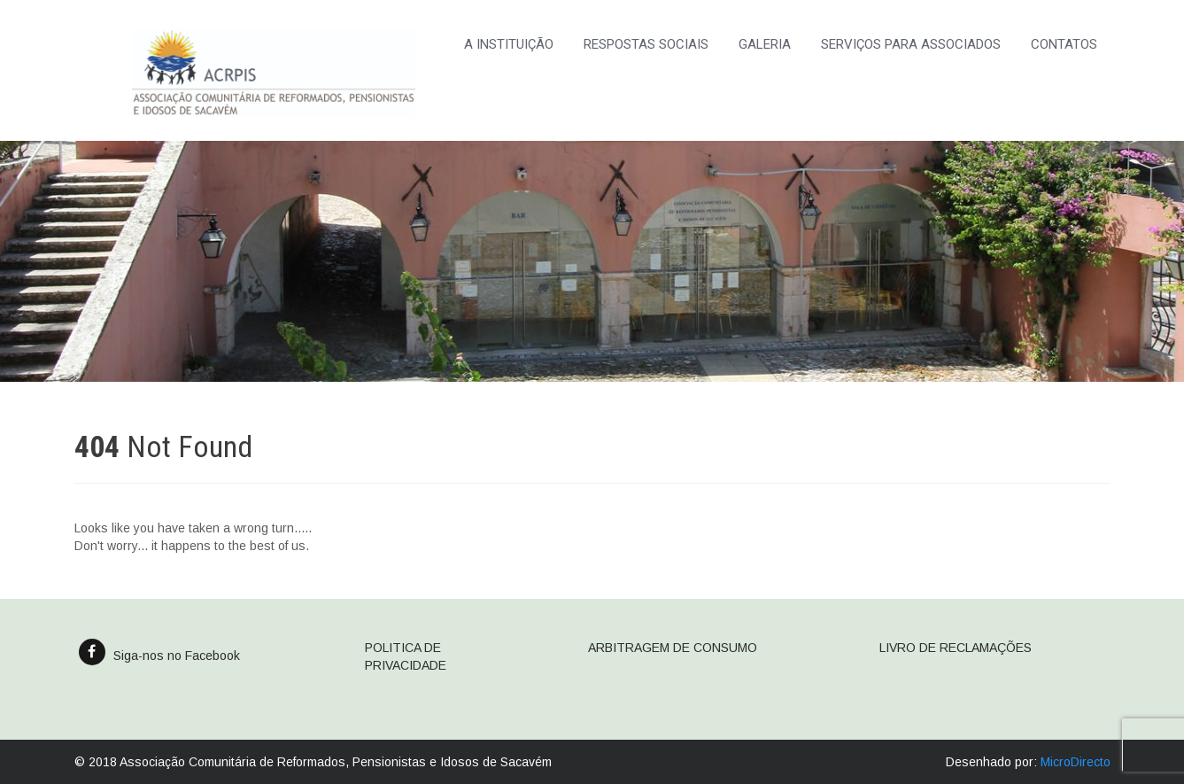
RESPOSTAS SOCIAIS (646, 44)
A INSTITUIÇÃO (508, 44)
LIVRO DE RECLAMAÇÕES (955, 647)
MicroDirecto (1075, 762)
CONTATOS (1064, 44)
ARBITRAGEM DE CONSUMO (672, 647)
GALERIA (765, 44)
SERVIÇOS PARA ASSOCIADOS (911, 44)
